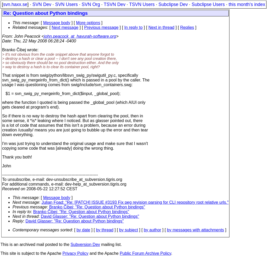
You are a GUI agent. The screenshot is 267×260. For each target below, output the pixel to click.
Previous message (101, 27)
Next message (65, 27)
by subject (128, 230)
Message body (56, 23)
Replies (187, 27)
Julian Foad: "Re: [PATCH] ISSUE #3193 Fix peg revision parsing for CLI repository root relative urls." (135, 202)
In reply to (133, 27)
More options (88, 23)
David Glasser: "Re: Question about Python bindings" (90, 216)
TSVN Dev (114, 4)
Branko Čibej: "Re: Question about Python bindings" (97, 207)
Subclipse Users (208, 4)
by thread (104, 230)
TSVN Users (142, 4)
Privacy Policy (75, 253)
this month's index (247, 4)
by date (83, 230)
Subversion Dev (85, 244)
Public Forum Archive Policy (145, 253)
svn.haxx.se (15, 4)
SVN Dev (41, 4)
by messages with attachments (195, 230)
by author (152, 230)
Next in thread (161, 27)
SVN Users (66, 4)
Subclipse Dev (173, 4)
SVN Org (91, 4)
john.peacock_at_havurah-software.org (80, 36)
